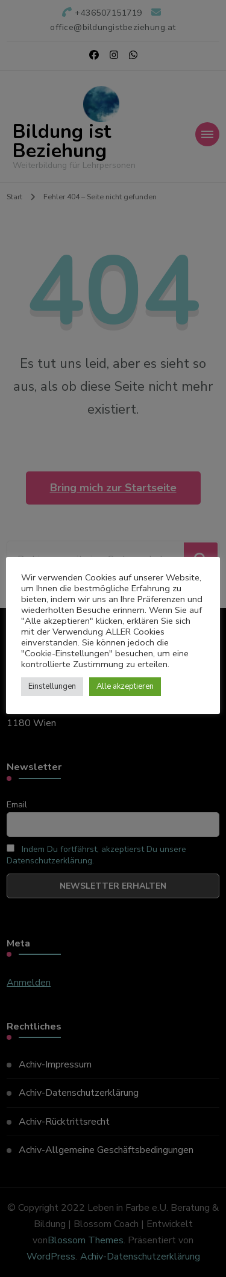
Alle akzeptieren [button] (125, 686)
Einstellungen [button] (52, 686)
